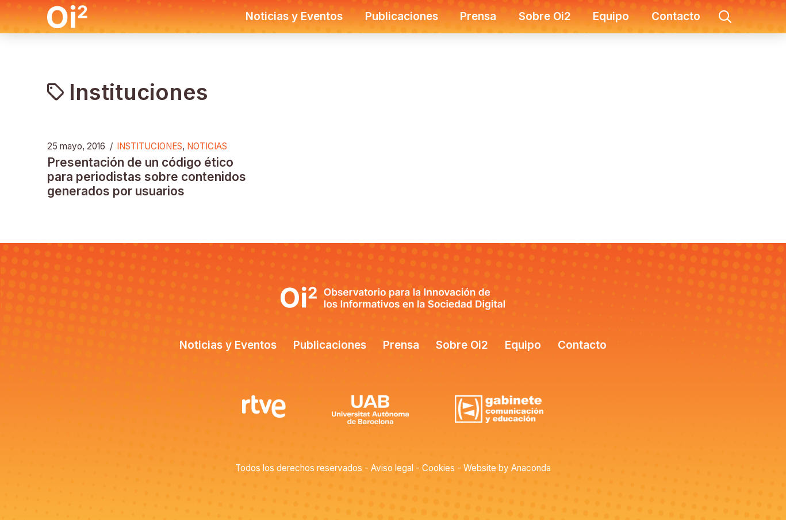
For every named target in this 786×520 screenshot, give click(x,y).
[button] (725, 16)
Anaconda (531, 468)
